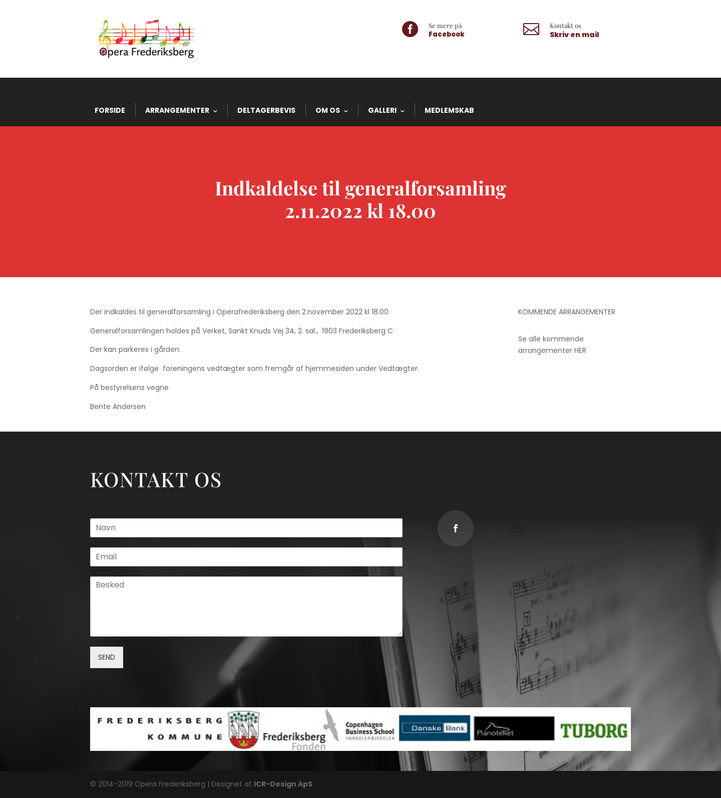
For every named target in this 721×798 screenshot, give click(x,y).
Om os (327, 110)
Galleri (382, 110)
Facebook (447, 34)
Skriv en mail (574, 35)
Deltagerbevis (266, 110)
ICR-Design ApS (283, 784)
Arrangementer (177, 110)
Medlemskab (449, 110)
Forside (110, 110)
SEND (117, 653)
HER (580, 350)
